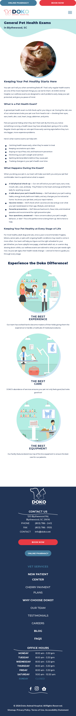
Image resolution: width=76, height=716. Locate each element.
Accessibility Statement (57, 710)
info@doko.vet (43, 532)
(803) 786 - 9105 (43, 527)
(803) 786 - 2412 (43, 523)
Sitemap (12, 710)
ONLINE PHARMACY (18, 3)
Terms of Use (37, 710)
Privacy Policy (23, 710)
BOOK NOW (57, 3)
